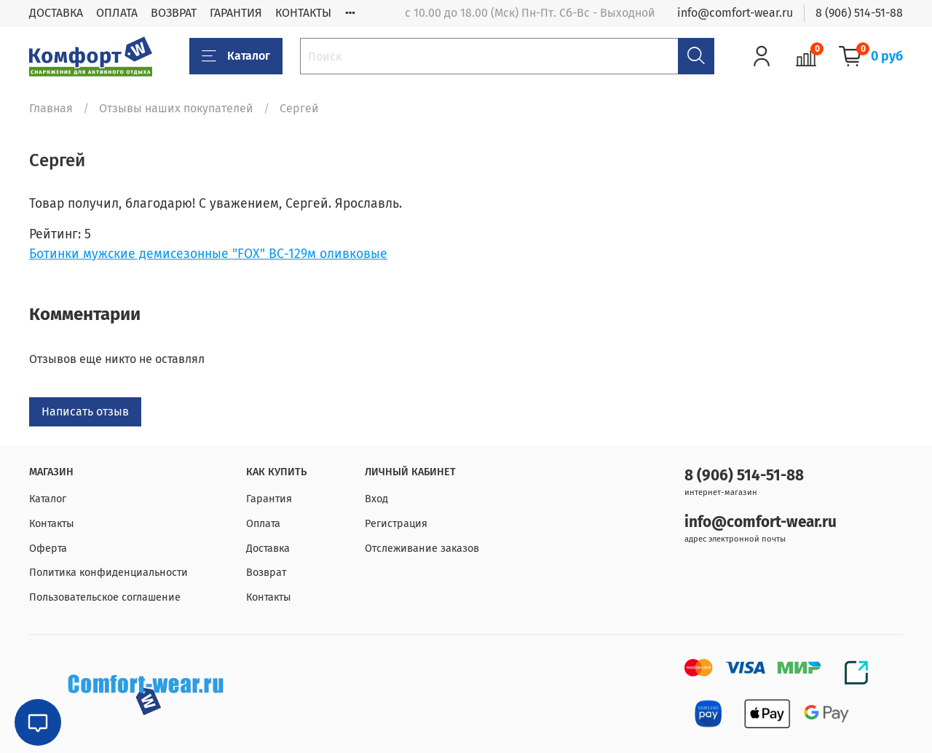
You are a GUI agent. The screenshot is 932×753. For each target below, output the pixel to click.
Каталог (236, 56)
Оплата (263, 524)
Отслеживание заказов (422, 548)
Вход (376, 499)
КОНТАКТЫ (303, 13)
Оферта (48, 548)
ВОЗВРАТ (174, 13)
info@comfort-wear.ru (735, 13)
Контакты (51, 524)
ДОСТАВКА (56, 13)
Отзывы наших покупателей (176, 108)
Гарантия (269, 499)
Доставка (268, 548)
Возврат (266, 572)
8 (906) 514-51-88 (859, 13)
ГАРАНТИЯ (236, 13)
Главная (51, 108)
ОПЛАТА (117, 13)
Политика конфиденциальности (108, 572)
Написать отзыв (85, 411)
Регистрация (396, 524)
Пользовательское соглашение (105, 597)
